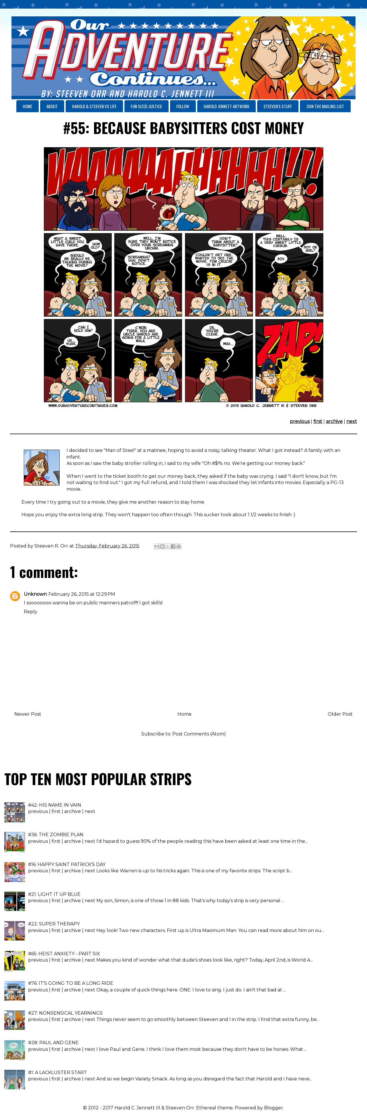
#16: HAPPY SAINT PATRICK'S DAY (67, 864)
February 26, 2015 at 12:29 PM (81, 594)
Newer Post (27, 714)
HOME (27, 106)
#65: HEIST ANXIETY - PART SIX (64, 953)
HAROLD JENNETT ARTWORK (226, 106)
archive (334, 421)
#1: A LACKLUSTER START (57, 1072)
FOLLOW (182, 106)
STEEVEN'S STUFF (277, 106)
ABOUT (52, 106)
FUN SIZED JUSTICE (146, 106)
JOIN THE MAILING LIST (325, 106)
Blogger (273, 1108)
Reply (30, 611)
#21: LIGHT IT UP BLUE (54, 894)
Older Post (340, 714)
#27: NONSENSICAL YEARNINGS (65, 1013)
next (351, 421)
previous (300, 421)
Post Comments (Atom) (199, 734)
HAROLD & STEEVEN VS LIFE (94, 106)
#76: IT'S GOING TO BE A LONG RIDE (70, 983)
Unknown (35, 594)
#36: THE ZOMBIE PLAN (55, 834)
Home (184, 714)
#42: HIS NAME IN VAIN (54, 805)
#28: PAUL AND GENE (53, 1042)
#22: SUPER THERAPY (54, 924)
